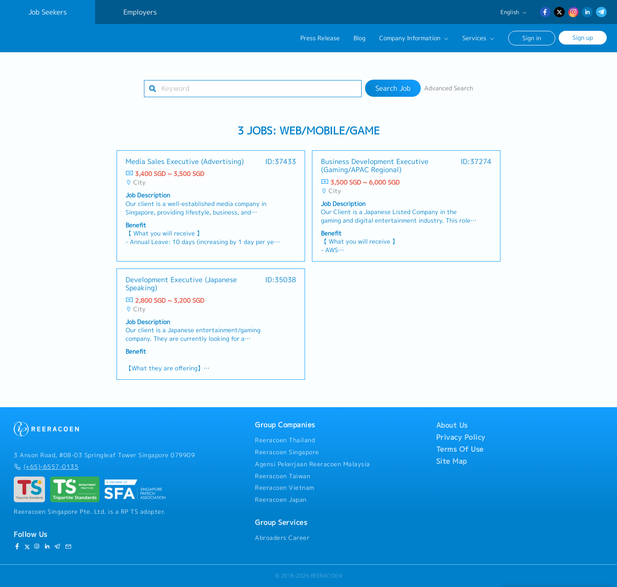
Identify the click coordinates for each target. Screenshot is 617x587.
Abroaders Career (282, 537)
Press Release (320, 38)
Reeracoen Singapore (287, 452)
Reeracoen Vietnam (284, 487)
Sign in (531, 38)
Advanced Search (448, 88)
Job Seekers (47, 12)
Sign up (582, 37)
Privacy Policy (460, 437)
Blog (359, 38)
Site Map (451, 461)
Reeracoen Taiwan (282, 476)
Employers (140, 12)
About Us (452, 425)
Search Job (392, 88)
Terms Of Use (460, 449)
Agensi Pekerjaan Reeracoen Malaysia (312, 464)
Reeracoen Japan (281, 499)
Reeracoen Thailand (285, 440)
